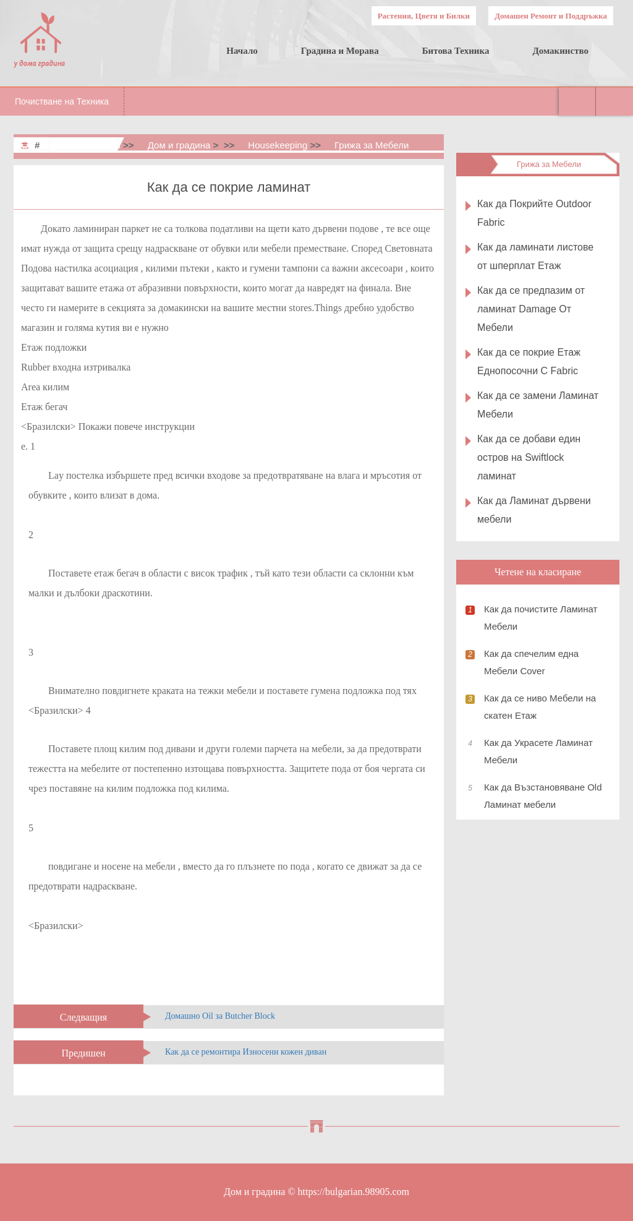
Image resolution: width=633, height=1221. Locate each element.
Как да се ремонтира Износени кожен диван (245, 1051)
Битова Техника (456, 51)
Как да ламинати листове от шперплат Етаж (535, 256)
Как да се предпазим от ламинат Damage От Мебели (531, 309)
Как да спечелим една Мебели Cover (531, 662)
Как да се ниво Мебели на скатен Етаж (540, 707)
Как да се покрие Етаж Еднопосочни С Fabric (528, 361)
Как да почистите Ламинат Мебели (540, 618)
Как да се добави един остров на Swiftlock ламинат (528, 457)
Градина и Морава (340, 51)
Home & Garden (87, 145)
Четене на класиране (538, 572)
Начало (242, 51)
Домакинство (560, 51)
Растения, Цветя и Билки (424, 15)
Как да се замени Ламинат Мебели (537, 404)
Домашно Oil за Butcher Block (220, 1016)
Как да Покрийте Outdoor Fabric (534, 213)
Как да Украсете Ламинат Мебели (538, 751)
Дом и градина (179, 145)
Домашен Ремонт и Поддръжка (551, 15)
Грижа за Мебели (371, 145)
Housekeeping (277, 145)
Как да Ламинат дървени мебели (534, 510)
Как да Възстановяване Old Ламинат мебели (543, 796)
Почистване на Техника (62, 101)
